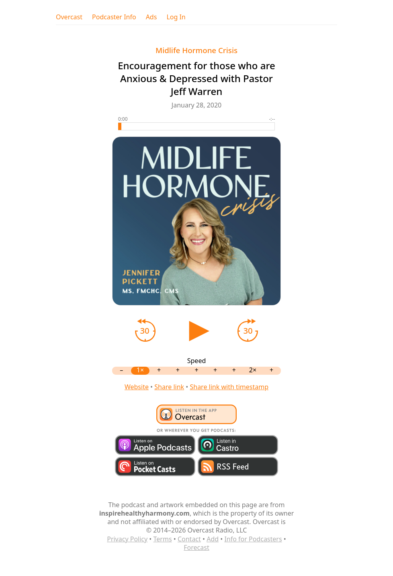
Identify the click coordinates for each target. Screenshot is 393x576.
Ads (151, 17)
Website (137, 386)
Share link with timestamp (229, 386)
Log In (175, 17)
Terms (163, 539)
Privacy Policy (127, 539)
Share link (169, 386)
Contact (189, 539)
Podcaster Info (114, 17)
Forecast (196, 547)
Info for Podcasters (253, 539)
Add (213, 539)
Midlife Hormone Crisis (196, 50)
